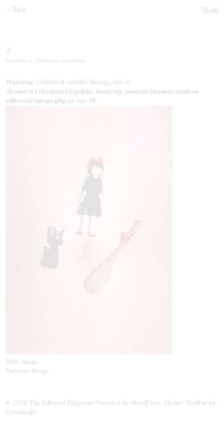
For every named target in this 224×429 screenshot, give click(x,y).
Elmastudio (21, 412)
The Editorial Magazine (61, 403)
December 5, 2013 (25, 60)
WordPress (146, 403)
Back (19, 10)
